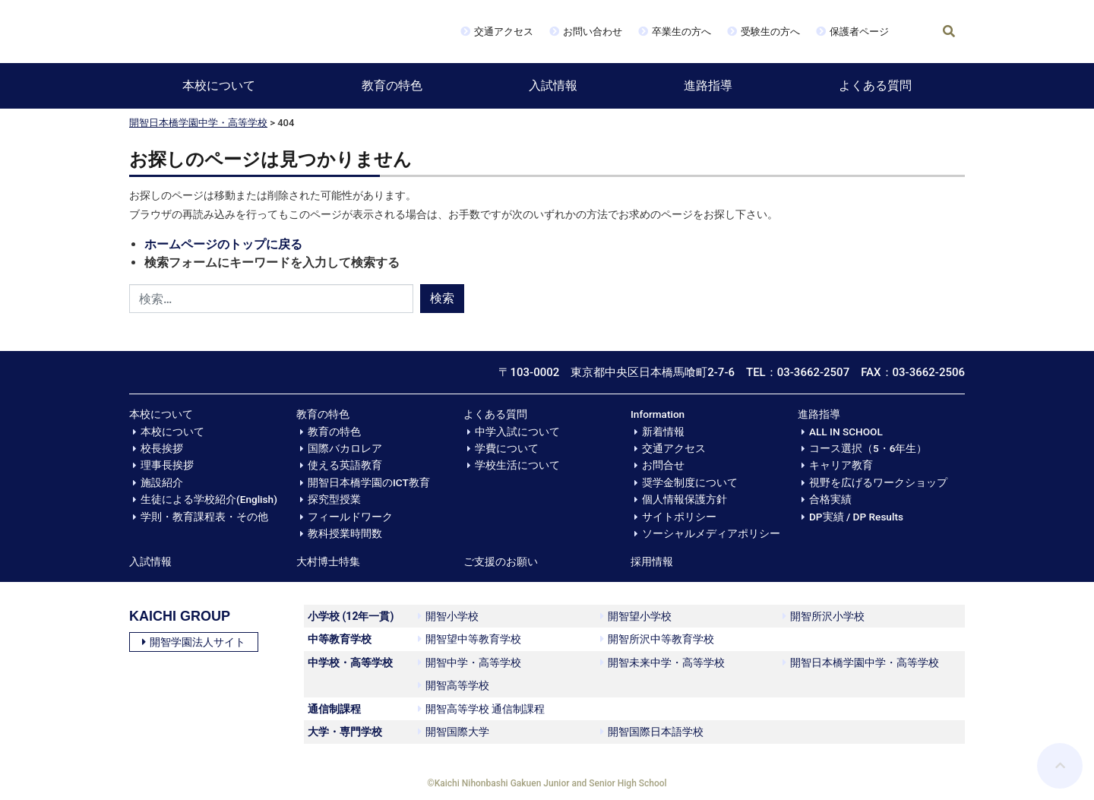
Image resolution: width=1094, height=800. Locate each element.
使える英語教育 (345, 465)
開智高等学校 (453, 685)
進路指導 (708, 85)
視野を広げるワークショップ (878, 482)
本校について (218, 85)
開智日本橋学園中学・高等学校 (198, 122)
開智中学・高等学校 (469, 662)
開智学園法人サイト (193, 642)
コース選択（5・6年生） (868, 448)
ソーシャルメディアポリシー (711, 533)
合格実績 (830, 499)
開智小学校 (448, 616)
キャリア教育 (841, 465)
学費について (507, 448)
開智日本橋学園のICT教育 (369, 482)
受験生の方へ (770, 31)
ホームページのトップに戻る (223, 244)
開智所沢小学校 (824, 616)
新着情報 (663, 431)
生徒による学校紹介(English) (209, 499)
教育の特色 (392, 85)
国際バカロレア (345, 448)
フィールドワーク (350, 517)
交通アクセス (503, 31)
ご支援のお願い (500, 561)
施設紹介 (162, 482)
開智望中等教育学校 (469, 639)
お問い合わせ (592, 31)
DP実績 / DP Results (856, 517)
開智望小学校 (636, 616)
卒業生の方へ (681, 31)
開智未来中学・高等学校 (662, 662)
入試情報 (553, 85)
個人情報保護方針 (684, 499)
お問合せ (663, 465)
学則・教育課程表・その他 (204, 517)
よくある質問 (875, 85)
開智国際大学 (453, 732)
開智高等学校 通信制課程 (481, 709)
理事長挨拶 (167, 465)
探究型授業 (334, 499)
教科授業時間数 (345, 533)
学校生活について (517, 465)
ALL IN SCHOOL (846, 431)
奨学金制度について (690, 482)
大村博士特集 (328, 561)
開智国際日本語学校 (652, 732)
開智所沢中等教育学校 (657, 639)
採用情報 (652, 561)
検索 (442, 298)
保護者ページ (859, 31)
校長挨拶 (162, 448)
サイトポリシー (679, 517)
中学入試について (517, 431)
